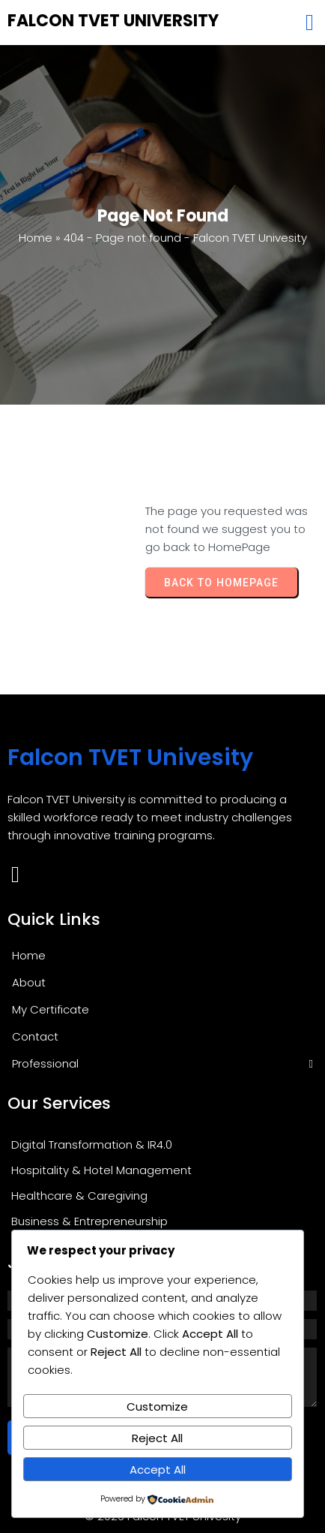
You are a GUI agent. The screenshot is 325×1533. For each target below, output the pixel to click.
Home (35, 237)
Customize (157, 1406)
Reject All (157, 1438)
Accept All (158, 1469)
